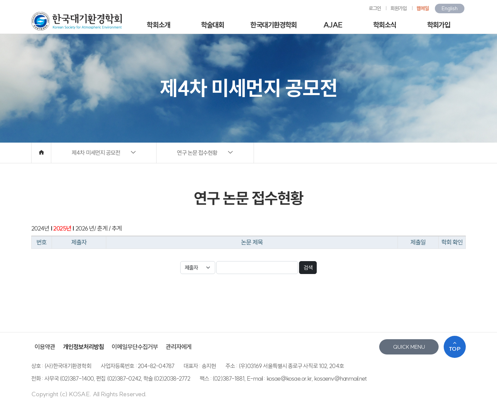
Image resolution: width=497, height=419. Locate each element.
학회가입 (438, 24)
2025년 (62, 228)
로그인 (375, 8)
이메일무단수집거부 (135, 347)
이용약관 (45, 347)
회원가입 (398, 8)
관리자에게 (178, 347)
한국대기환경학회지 (273, 27)
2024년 (40, 228)
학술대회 (212, 24)
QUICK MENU (409, 347)
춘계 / (103, 228)
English (450, 8)
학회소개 (158, 24)
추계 (116, 228)
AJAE (332, 24)
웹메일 (423, 8)
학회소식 (384, 24)
